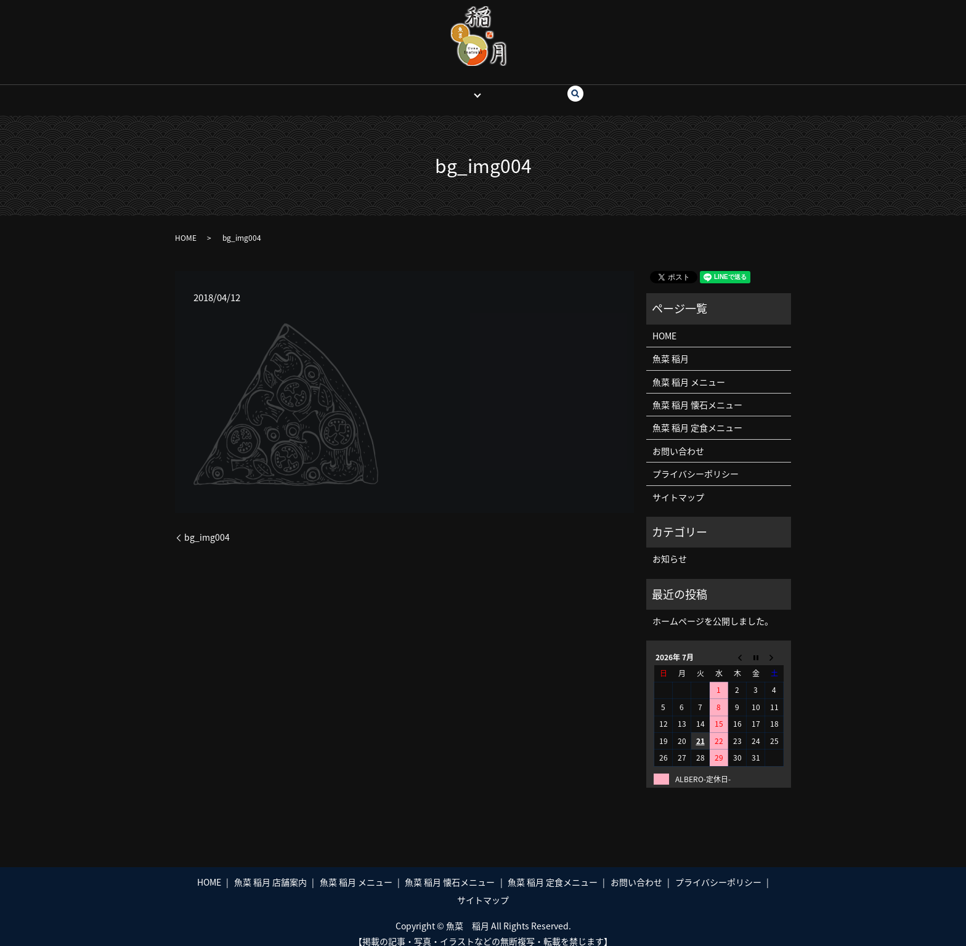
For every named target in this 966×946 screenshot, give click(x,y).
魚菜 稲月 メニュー (688, 370)
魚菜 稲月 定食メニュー (697, 416)
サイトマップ (678, 485)
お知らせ (669, 547)
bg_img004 (207, 526)
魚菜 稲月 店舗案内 (270, 870)
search (576, 88)
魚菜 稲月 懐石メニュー (697, 393)
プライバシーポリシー (695, 462)
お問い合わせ (523, 87)
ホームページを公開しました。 (712, 609)
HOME (404, 87)
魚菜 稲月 (451, 87)
